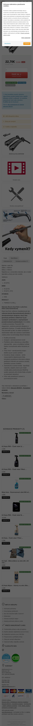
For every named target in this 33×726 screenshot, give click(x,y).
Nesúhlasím (7, 43)
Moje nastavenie (25, 37)
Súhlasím (26, 43)
